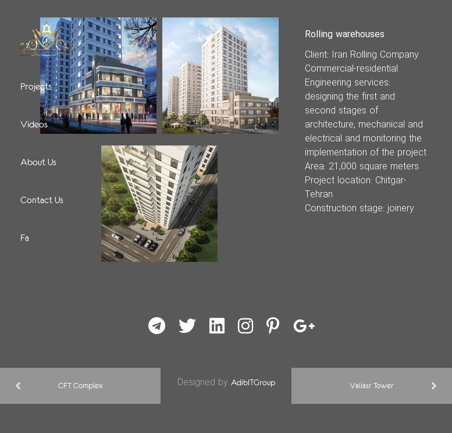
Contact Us (41, 199)
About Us (38, 162)
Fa (24, 237)
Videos (34, 124)
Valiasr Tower (372, 385)
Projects (36, 86)
